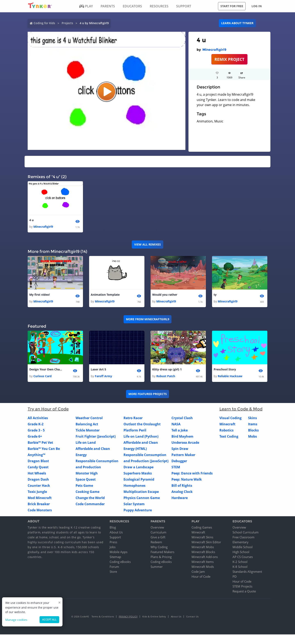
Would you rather (164, 295)
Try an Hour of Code (48, 409)
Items (252, 424)
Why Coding (159, 548)
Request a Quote (244, 592)
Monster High (87, 473)
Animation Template (105, 295)
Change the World (90, 498)
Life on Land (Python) (141, 437)
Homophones (134, 486)
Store (113, 572)
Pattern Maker (183, 455)
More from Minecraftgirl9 (147, 319)
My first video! (39, 295)
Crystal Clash (182, 418)
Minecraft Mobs (203, 548)
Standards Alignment (247, 572)
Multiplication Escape (141, 492)
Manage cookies (16, 620)
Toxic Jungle (37, 492)
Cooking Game (87, 492)
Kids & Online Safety (154, 617)
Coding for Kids (44, 23)
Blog (113, 528)
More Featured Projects (147, 394)
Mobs (252, 437)
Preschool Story (225, 370)
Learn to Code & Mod (240, 409)
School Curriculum (246, 533)
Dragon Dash (38, 480)
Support (115, 538)
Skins (252, 418)
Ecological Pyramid (139, 480)
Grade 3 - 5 (36, 430)
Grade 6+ (35, 437)
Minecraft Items (203, 562)
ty (215, 295)
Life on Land (86, 443)
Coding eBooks (120, 562)
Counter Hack (39, 486)
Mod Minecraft (40, 498)
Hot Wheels (37, 473)
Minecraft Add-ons (205, 557)
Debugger (179, 461)
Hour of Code (201, 577)
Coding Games (202, 528)
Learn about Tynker (237, 23)
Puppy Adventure (138, 510)
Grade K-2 (35, 424)
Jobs (113, 548)
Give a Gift (158, 538)
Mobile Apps (118, 552)
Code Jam (198, 572)
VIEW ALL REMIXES (147, 245)
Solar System (134, 504)
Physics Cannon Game (142, 498)
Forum (114, 567)
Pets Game (84, 486)
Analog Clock (182, 492)
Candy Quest (38, 467)
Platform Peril (135, 430)
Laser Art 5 (98, 370)
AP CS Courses (243, 557)
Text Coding (228, 437)
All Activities (38, 418)
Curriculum (158, 533)
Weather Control (89, 418)
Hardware (179, 498)
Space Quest (86, 480)
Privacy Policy (128, 617)
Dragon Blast (38, 461)
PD (235, 577)
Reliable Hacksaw (230, 376)
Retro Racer (133, 418)
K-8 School (240, 567)
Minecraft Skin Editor (206, 543)
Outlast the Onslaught (142, 424)
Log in (257, 6)
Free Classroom (243, 538)
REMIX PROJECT (229, 59)
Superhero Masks (138, 473)
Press (113, 543)
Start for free (231, 6)
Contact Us (192, 617)
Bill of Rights (181, 486)
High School (241, 552)
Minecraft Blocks (203, 552)
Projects (67, 23)
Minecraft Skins (202, 538)
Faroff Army (103, 376)
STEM (175, 467)
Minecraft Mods (203, 567)
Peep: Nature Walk (186, 480)
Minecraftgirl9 (214, 50)
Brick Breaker (39, 504)
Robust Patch (165, 376)
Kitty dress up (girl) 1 (167, 370)
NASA (175, 424)
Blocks (253, 430)
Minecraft (227, 424)
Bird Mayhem (182, 437)
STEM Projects (242, 587)
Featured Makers (162, 552)
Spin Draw (179, 449)
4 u (31, 220)
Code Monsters (40, 510)
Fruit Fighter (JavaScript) (96, 437)
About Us (116, 533)
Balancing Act (87, 424)
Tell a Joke (179, 430)
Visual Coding (230, 418)
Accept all (49, 619)
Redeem (156, 543)
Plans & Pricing (161, 557)
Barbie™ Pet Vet (40, 443)
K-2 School (240, 562)
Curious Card (42, 376)
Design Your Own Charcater (45, 370)
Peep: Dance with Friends (192, 473)
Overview (157, 528)
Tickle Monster (88, 430)
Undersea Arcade (185, 443)
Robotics (226, 430)
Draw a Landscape (138, 467)
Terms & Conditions (103, 617)
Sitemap (115, 557)
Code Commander (90, 504)
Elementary (240, 543)
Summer (157, 567)
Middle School (243, 548)
